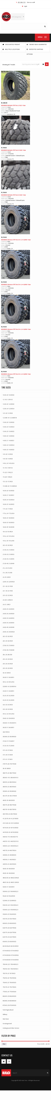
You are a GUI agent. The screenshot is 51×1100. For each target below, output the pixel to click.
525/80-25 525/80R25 (9, 900)
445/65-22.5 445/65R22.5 (10, 846)
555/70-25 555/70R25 (9, 919)
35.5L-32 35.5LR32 (8, 714)
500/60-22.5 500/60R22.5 (10, 891)
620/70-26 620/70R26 (9, 928)
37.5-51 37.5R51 (8, 759)
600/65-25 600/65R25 (9, 923)
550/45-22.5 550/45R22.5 (10, 905)
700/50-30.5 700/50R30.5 (10, 969)
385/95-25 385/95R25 (9, 787)
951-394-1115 (21, 2)
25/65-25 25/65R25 (9, 632)
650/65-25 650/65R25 (9, 941)
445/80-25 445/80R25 (9, 855)
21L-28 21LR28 (7, 573)
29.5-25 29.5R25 (8, 659)
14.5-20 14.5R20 (8, 454)
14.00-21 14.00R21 (8, 440)
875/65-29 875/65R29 (9, 1005)
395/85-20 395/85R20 (9, 791)
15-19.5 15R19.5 (8, 468)
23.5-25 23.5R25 (8, 595)
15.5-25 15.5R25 (8, 481)
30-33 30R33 (7, 673)
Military (5, 1014)
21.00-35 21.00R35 (8, 559)
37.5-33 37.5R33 (8, 750)
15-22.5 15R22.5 (8, 472)
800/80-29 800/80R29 (9, 1001)
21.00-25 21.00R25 (8, 550)
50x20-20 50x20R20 (9, 896)
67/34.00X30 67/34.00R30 (11, 960)
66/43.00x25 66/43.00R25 (10, 946)
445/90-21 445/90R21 (9, 859)
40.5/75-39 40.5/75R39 (10, 796)
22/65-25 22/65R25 (9, 582)
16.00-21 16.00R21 (8, 495)
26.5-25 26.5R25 (8, 636)
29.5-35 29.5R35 (8, 668)
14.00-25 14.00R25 (8, 450)
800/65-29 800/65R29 (9, 996)
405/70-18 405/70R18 (9, 809)
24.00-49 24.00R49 (8, 627)
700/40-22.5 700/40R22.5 (10, 964)
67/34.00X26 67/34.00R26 (11, 955)
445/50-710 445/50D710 (10, 837)
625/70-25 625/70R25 (9, 937)
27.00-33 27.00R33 (8, 645)
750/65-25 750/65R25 (9, 982)
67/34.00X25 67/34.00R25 (11, 951)
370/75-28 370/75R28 (9, 764)
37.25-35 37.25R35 (8, 746)
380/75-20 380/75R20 (9, 773)
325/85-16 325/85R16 (9, 686)
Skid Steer (6, 1019)
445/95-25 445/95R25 (9, 864)
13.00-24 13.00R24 (8, 427)
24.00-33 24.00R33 (8, 618)
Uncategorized (7, 1023)
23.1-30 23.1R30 (8, 591)
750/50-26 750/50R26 (9, 978)
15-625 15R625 (7, 477)
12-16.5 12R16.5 (8, 399)
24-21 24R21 (7, 604)
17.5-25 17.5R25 (8, 509)
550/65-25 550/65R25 (9, 914)
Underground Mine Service (11, 1028)
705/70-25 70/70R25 (9, 973)
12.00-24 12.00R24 (8, 409)
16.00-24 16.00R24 (8, 500)
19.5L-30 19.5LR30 (8, 541)
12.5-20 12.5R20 (8, 413)
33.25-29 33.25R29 (8, 695)
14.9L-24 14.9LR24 (8, 463)
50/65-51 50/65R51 (9, 887)
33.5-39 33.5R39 (8, 709)
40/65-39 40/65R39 (9, 800)
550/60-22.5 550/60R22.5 (10, 910)
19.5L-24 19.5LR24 (8, 536)
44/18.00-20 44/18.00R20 (10, 832)
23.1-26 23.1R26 (8, 586)
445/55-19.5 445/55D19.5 (10, 841)
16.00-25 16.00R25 (8, 504)
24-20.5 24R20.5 (8, 600)
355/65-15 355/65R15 (9, 723)
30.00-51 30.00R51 (8, 677)
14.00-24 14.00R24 (8, 445)
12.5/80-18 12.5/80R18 (10, 418)
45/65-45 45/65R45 (9, 873)
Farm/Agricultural (8, 1010)
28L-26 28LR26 (7, 654)
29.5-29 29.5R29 (8, 664)
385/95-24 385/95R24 (9, 782)
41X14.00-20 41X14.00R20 (11, 823)
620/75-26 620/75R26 (9, 932)
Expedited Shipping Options (35, 50)
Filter (4, 1044)
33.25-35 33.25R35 (8, 700)
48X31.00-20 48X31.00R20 (11, 882)
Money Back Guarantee (37, 44)
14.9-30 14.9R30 (8, 459)
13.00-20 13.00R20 (8, 422)
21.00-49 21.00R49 (8, 563)
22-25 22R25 (7, 577)
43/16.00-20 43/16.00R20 (10, 828)
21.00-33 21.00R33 (8, 554)
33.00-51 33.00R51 (8, 691)
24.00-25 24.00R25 (8, 609)
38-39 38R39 (7, 768)
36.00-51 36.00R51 (8, 727)
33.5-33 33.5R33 (8, 705)
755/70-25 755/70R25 (9, 987)
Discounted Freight (11, 44)
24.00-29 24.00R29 (8, 613)
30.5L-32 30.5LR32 (8, 682)
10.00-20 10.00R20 (8, 395)
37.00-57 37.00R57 (8, 741)
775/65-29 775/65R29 (9, 992)
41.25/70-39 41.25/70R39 (10, 818)
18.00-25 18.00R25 (8, 518)
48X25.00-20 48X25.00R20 (11, 878)
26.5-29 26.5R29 (8, 641)
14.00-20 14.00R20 (8, 436)
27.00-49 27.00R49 (8, 650)
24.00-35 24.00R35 (8, 623)
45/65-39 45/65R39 (9, 869)
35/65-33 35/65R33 (9, 718)
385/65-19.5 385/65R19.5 (10, 777)
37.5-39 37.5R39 (8, 755)
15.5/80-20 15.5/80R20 (10, 486)
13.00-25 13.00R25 (8, 431)
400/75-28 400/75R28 (9, 805)
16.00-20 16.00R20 (8, 491)
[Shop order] (30, 64)
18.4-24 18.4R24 (8, 532)
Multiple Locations (11, 49)
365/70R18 (6, 732)
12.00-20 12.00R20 (8, 404)
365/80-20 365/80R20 (9, 736)
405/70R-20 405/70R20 (10, 814)
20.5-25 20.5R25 (8, 545)
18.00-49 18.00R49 (8, 527)
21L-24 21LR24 (7, 568)
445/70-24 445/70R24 (9, 850)
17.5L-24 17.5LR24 (8, 513)
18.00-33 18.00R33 (8, 522)
